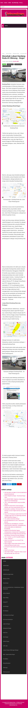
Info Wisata (5, 610)
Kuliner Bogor (6, 641)
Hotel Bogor (6, 606)
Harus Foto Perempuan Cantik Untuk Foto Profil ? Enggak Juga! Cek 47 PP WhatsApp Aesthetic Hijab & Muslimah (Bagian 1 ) (15, 515)
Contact (5, 2)
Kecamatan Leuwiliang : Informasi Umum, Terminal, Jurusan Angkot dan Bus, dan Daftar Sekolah (15, 510)
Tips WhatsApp (15, 2)
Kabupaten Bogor (18, 64)
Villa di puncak (6, 672)
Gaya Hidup (5, 597)
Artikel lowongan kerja (8, 574)
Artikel (9, 2)
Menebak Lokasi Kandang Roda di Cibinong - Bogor (13, 57)
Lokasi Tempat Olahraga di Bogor (10, 650)
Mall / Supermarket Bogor (9, 654)
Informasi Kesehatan (8, 619)
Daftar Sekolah (6, 593)
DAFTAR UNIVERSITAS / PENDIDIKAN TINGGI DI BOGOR (13, 588)
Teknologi (5, 667)
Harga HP (5, 602)
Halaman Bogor (12, 702)
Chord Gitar (5, 583)
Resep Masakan (6, 663)
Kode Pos (5, 632)
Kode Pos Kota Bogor (9, 550)
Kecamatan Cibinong (6, 66)
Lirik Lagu (5, 645)
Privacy (21, 2)
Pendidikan (5, 658)
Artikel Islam (6, 565)
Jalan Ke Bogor (10, 64)
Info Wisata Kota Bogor (8, 615)
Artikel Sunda (6, 570)
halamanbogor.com (13, 703)
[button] (4, 484)
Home (1, 2)
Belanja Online (6, 578)
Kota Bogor (5, 637)
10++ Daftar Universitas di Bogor (11, 518)
